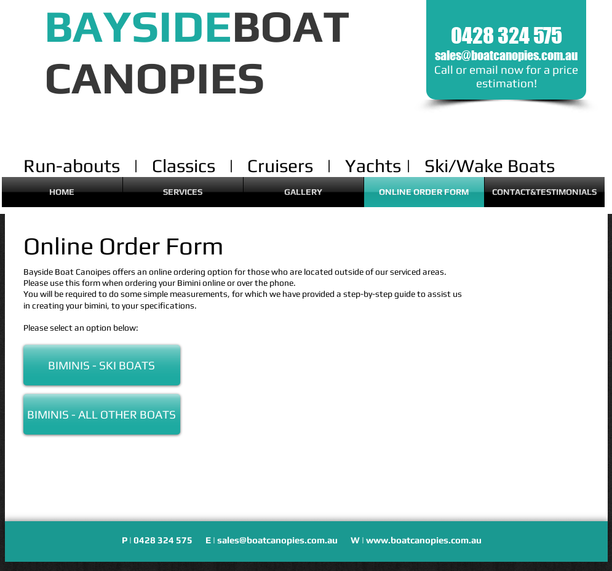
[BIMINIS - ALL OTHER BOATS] (101, 414)
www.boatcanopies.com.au (424, 540)
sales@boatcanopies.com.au (506, 55)
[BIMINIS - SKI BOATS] (101, 365)
